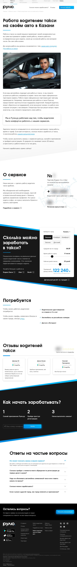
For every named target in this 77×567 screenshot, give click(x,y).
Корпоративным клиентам (25, 534)
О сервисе (23, 523)
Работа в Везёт (49, 530)
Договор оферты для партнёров (65, 543)
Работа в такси (12, 11)
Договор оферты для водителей (65, 539)
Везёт (29, 272)
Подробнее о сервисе (11, 208)
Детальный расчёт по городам (55, 280)
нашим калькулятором (26, 134)
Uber (20, 272)
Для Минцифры (64, 546)
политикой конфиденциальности (32, 554)
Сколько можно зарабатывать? (38, 7)
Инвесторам (24, 538)
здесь (22, 318)
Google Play (71, 352)
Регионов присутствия (55, 207)
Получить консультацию (65, 512)
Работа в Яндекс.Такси (48, 524)
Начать (32, 426)
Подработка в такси (38, 528)
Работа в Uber (48, 528)
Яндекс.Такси (8, 272)
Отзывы (52, 7)
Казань (66, 232)
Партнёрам (24, 541)
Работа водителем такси (37, 524)
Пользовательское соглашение (65, 531)
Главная (5, 11)
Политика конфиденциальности (65, 535)
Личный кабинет (65, 7)
